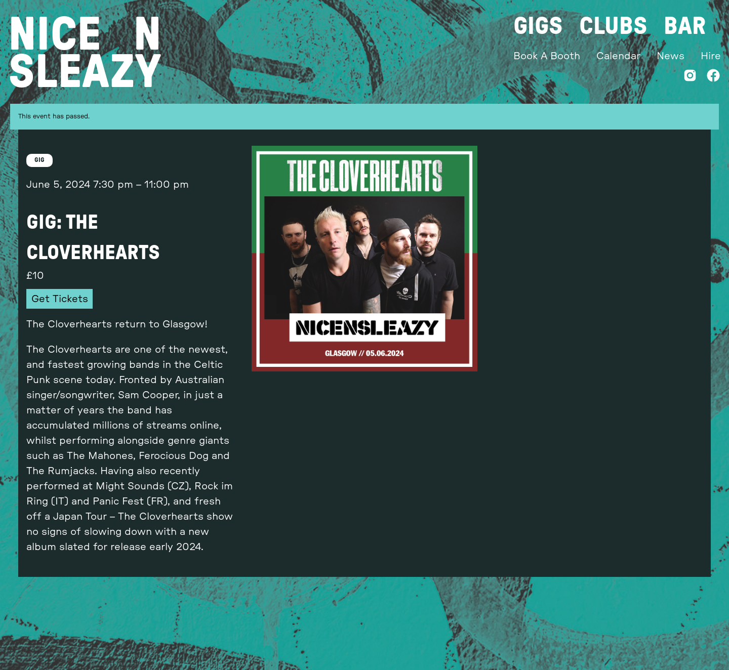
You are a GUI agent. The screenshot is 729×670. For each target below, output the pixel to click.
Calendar (618, 56)
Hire (711, 56)
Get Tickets (59, 299)
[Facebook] (713, 78)
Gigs (538, 26)
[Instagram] (690, 78)
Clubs (613, 26)
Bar (685, 26)
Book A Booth (546, 56)
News (670, 56)
